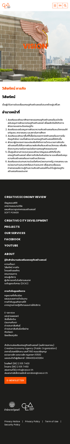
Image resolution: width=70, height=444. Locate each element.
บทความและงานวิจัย (13, 206)
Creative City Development (26, 220)
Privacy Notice (12, 421)
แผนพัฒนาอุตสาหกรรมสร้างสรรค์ (20, 209)
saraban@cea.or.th (37, 373)
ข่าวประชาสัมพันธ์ (12, 325)
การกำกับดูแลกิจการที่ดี (15, 301)
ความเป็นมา (9, 264)
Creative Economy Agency (6, 5)
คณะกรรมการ (10, 273)
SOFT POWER (11, 212)
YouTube (11, 245)
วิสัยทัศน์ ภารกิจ (11, 267)
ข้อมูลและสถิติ (10, 202)
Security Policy (12, 424)
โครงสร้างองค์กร (12, 270)
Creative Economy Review (25, 197)
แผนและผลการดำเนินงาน (15, 298)
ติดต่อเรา (8, 332)
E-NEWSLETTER (15, 380)
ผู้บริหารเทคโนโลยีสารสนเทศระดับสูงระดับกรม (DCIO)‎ (17, 282)
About (9, 254)
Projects (12, 227)
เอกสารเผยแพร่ (11, 316)
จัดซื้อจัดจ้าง (10, 319)
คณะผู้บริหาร (10, 277)
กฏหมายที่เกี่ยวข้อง (13, 295)
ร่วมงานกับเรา (10, 322)
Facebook (12, 239)
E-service (9, 312)
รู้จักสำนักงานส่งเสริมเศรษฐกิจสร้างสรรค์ (25, 259)
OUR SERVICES (14, 233)
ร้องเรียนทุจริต (11, 335)
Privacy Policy (32, 421)
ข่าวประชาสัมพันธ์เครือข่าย (16, 328)
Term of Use (51, 421)
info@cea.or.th (25, 369)
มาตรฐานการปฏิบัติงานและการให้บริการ (22, 305)
